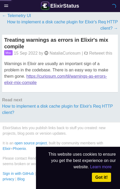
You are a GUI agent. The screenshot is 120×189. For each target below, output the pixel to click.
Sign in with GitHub (18, 173)
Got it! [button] (101, 177)
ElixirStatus (64, 6)
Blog (21, 179)
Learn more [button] (101, 167)
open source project (30, 143)
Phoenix (19, 148)
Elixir (7, 148)
